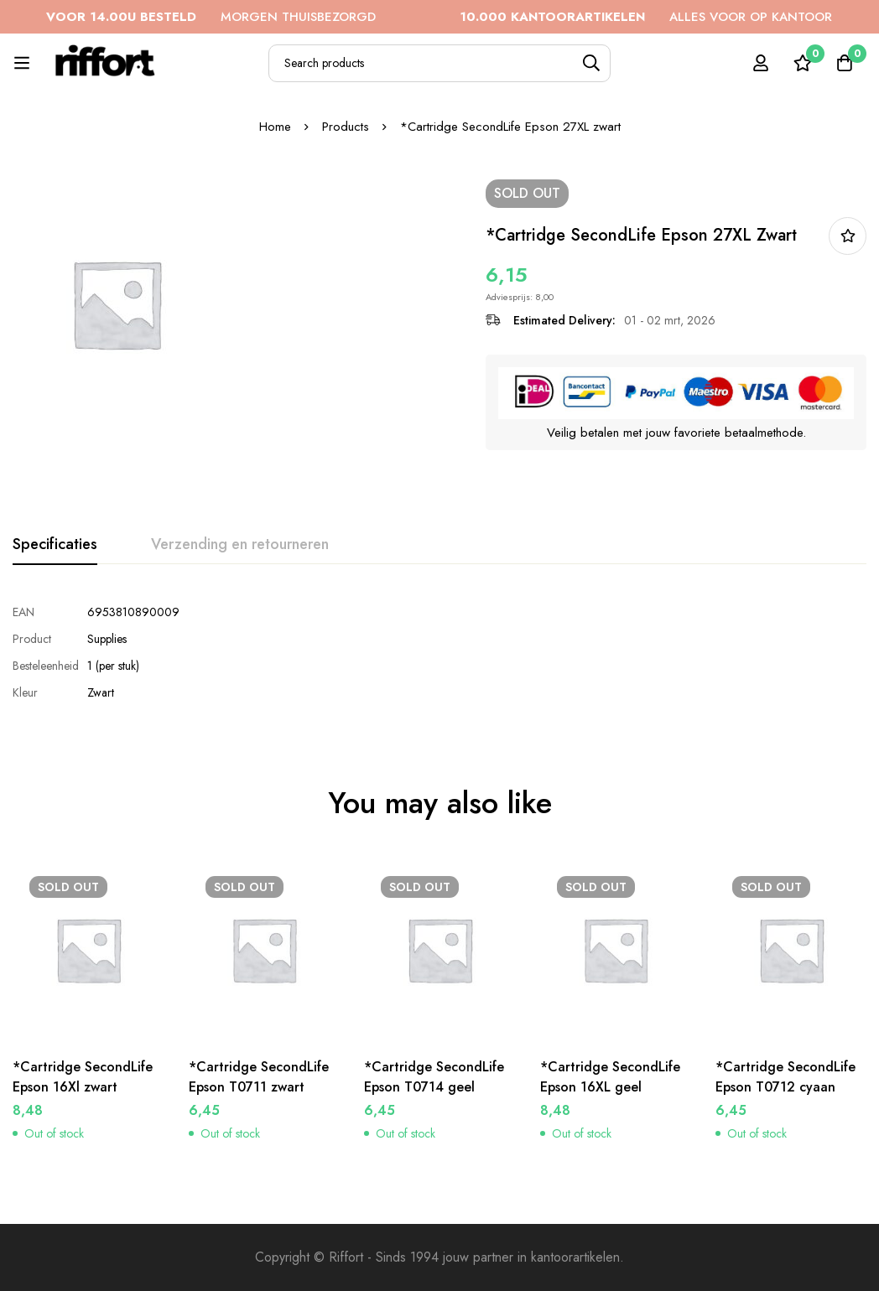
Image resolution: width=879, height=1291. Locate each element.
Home (275, 126)
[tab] (55, 544)
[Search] (592, 63)
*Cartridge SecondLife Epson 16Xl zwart (83, 1077)
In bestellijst (847, 236)
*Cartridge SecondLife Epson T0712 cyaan (785, 1077)
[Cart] (845, 63)
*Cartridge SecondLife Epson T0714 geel (434, 1077)
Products (345, 126)
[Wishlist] (803, 63)
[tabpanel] (439, 652)
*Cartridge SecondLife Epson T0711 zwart (259, 1077)
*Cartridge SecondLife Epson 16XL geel (610, 1077)
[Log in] (761, 63)
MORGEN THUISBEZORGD (353, 17)
